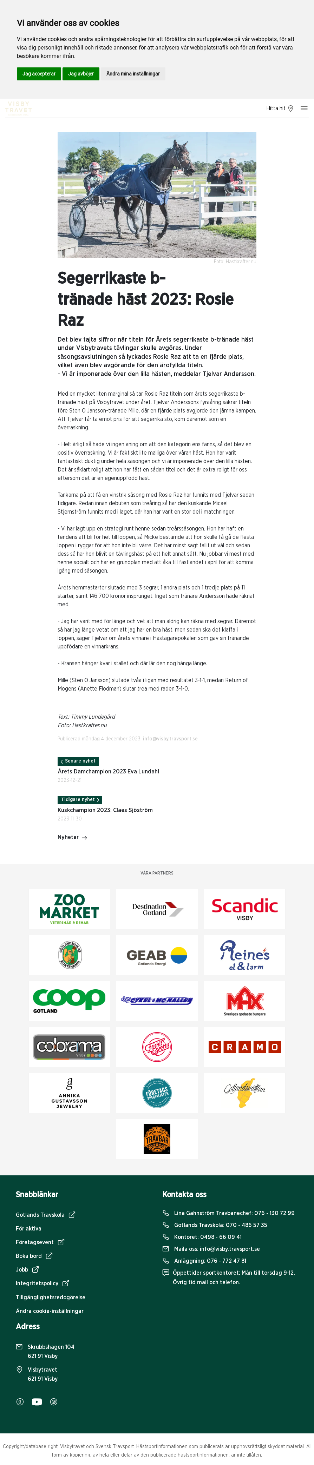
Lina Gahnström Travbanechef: (228, 1213)
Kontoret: (202, 1237)
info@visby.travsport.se (170, 739)
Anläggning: (204, 1261)
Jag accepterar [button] (38, 74)
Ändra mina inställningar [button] (133, 74)
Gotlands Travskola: (214, 1225)
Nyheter (72, 838)
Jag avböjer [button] (81, 74)
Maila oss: (211, 1249)
